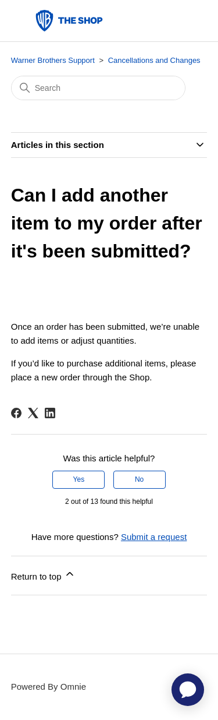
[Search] (98, 88)
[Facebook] (16, 413)
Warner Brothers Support (53, 60)
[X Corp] (33, 413)
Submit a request (154, 537)
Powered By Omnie (48, 686)
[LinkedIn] (50, 413)
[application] (188, 689)
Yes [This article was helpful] (79, 479)
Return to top (43, 574)
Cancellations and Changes (154, 60)
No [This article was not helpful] (139, 479)
